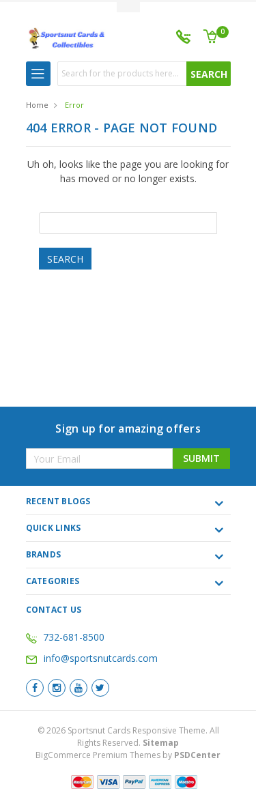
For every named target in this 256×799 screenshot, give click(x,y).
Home (37, 105)
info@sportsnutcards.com (92, 658)
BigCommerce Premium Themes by (128, 755)
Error (74, 105)
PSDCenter (197, 755)
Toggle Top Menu (128, 7)
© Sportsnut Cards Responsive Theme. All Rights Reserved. (128, 737)
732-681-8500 (73, 636)
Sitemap (161, 743)
